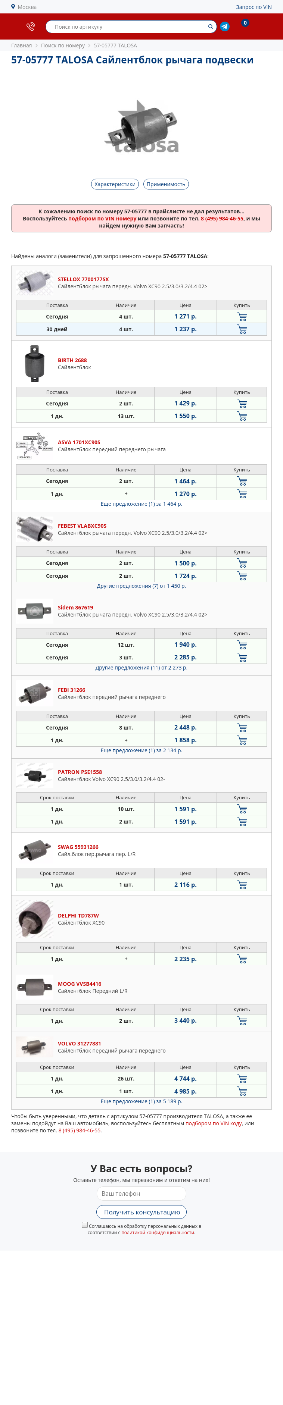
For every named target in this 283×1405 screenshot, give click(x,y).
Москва (27, 6)
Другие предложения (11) (142, 667)
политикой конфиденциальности (157, 1232)
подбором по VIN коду (214, 1123)
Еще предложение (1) (141, 503)
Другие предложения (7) (141, 585)
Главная (21, 45)
